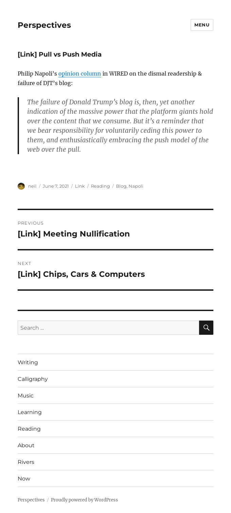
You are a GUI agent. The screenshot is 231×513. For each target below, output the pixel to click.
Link (80, 186)
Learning (30, 412)
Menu (201, 24)
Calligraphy (33, 379)
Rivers (26, 462)
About (26, 445)
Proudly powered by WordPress (84, 500)
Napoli (136, 186)
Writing (28, 362)
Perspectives (44, 25)
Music (26, 395)
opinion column (79, 73)
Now (24, 478)
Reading (100, 186)
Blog (121, 186)
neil (32, 186)
